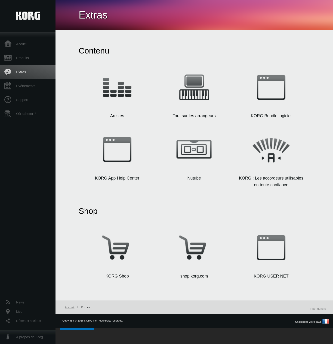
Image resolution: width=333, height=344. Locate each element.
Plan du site (318, 308)
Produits (22, 58)
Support (22, 100)
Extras (21, 72)
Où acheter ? (26, 114)
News (20, 302)
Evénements (25, 86)
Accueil (21, 44)
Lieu (19, 311)
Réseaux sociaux (28, 321)
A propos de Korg (29, 337)
